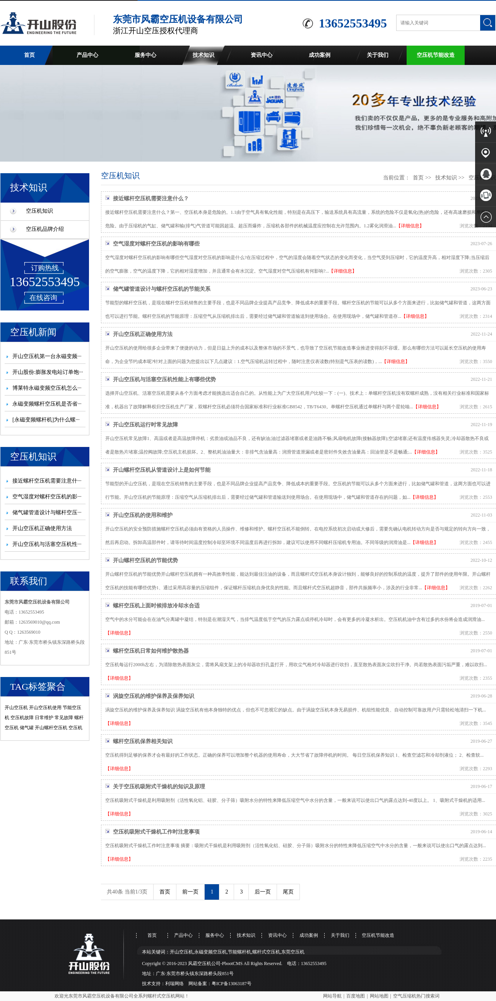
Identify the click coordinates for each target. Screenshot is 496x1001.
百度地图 (355, 996)
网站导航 (332, 996)
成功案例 (319, 55)
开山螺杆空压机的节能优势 (145, 560)
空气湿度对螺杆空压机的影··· (47, 497)
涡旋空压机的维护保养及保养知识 (153, 696)
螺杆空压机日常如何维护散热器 (151, 651)
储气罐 (27, 727)
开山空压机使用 (45, 707)
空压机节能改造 (436, 55)
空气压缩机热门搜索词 (416, 996)
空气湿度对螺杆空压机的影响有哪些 (156, 244)
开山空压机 (16, 707)
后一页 (263, 892)
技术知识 (203, 55)
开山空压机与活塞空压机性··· (47, 544)
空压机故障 (22, 717)
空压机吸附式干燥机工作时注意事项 (156, 832)
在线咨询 (43, 298)
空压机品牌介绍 (45, 229)
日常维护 (44, 717)
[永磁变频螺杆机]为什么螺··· (46, 420)
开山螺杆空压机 (51, 727)
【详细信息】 (410, 226)
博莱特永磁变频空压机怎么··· (47, 388)
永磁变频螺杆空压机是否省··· (47, 404)
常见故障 (64, 717)
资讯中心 (261, 55)
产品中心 (87, 55)
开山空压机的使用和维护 (143, 515)
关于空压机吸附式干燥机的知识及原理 (159, 787)
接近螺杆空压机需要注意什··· (47, 481)
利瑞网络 (174, 983)
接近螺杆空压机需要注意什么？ (151, 198)
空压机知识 (39, 211)
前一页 (190, 892)
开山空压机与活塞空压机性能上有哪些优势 (164, 379)
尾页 (288, 892)
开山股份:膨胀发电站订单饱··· (47, 372)
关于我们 (377, 55)
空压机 (75, 727)
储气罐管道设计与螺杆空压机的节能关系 (161, 289)
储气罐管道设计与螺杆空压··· (47, 512)
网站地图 (379, 996)
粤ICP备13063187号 (231, 983)
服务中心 (145, 55)
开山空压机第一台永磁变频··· (47, 356)
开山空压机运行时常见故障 (145, 425)
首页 (29, 55)
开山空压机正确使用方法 (42, 528)
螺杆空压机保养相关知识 (143, 741)
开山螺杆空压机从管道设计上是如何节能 (161, 470)
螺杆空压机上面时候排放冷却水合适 (156, 606)
